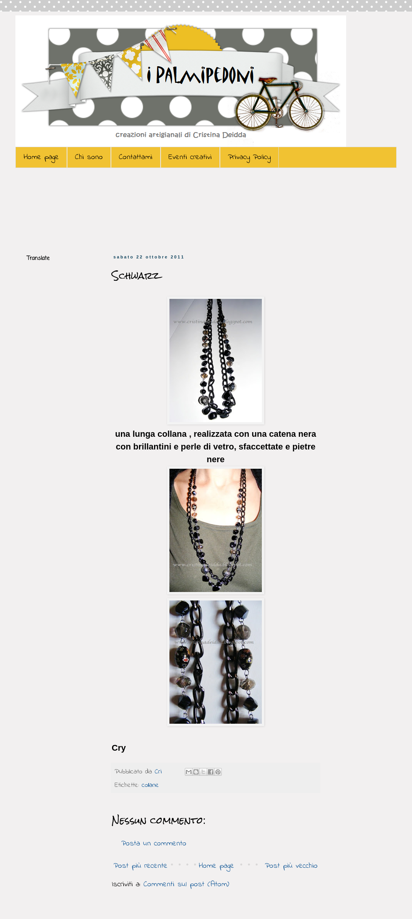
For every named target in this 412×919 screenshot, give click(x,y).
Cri (159, 772)
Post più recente (140, 866)
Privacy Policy (249, 157)
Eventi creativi (190, 157)
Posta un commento (153, 843)
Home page (41, 157)
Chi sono (89, 157)
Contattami (135, 157)
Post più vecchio (291, 866)
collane (150, 785)
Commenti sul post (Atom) (186, 884)
